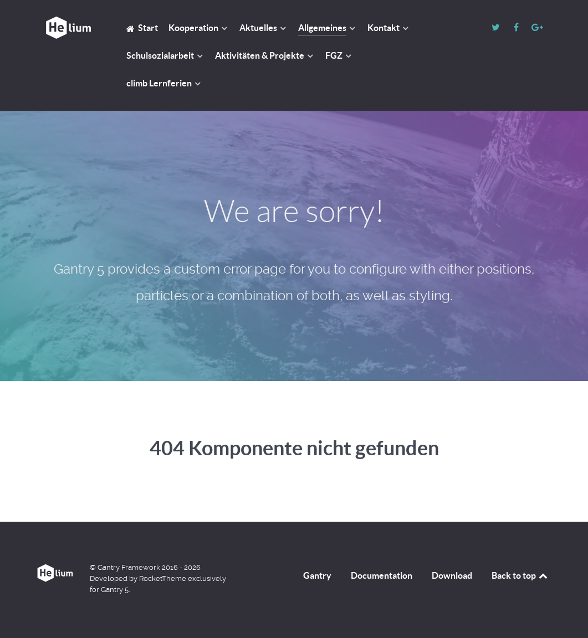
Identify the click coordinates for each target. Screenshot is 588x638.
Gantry (317, 575)
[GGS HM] (68, 28)
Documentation (381, 575)
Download (452, 575)
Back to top (520, 575)
